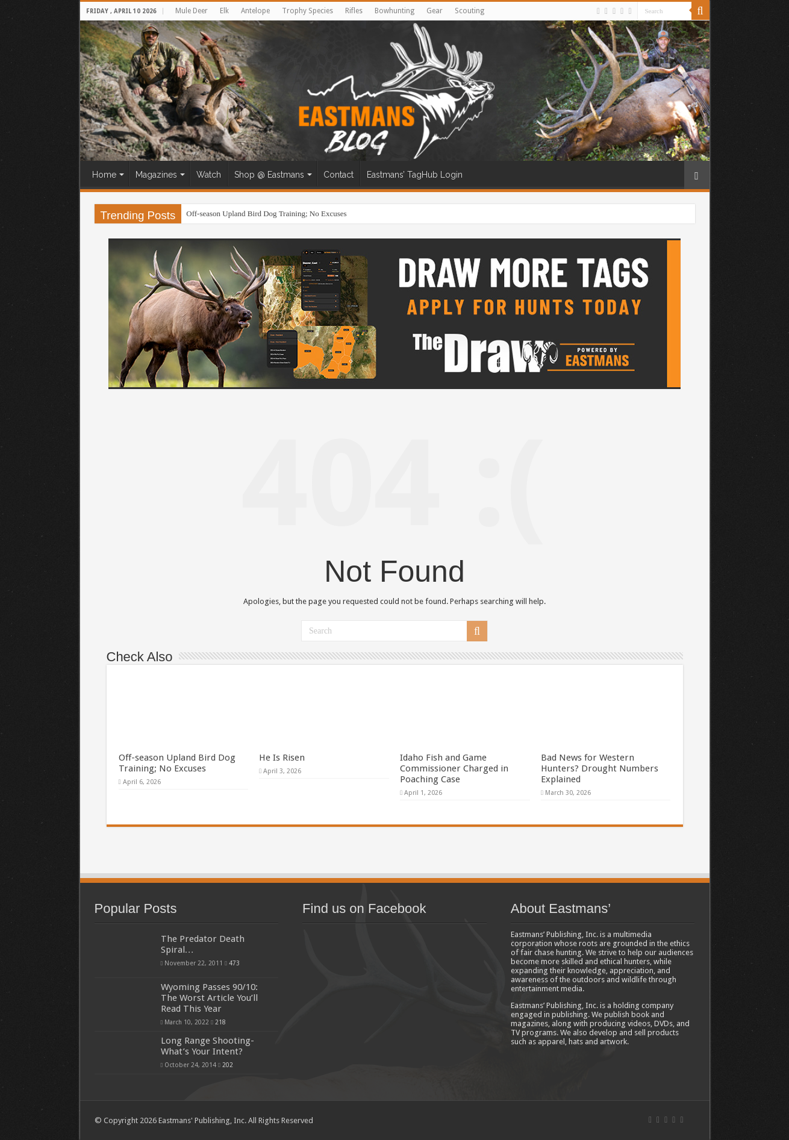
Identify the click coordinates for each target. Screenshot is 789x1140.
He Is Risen (282, 757)
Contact (338, 174)
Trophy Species (307, 11)
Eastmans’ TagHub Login (415, 174)
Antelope (255, 11)
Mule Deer (191, 11)
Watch (208, 174)
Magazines (156, 174)
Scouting (469, 11)
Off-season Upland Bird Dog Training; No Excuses (266, 213)
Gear (434, 11)
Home (104, 174)
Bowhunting (394, 11)
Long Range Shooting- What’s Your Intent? (207, 1046)
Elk (224, 11)
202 (227, 1064)
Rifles (354, 11)
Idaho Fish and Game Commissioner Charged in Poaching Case (454, 768)
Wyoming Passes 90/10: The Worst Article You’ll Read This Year (209, 998)
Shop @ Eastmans (269, 174)
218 (220, 1022)
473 (234, 963)
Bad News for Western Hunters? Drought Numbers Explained (599, 768)
